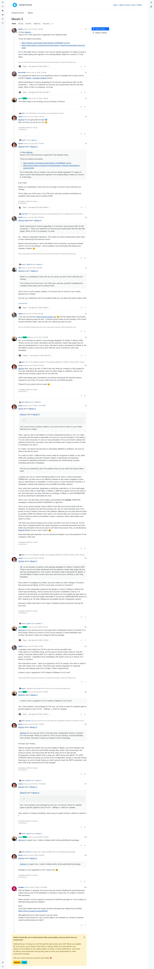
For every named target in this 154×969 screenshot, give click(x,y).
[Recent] (3, 6)
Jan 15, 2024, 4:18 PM (36, 29)
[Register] (151, 6)
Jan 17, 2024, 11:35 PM (36, 405)
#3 (86, 98)
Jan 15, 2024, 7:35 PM (39, 72)
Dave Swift (21, 72)
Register (17, 962)
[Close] (84, 937)
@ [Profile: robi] (20, 409)
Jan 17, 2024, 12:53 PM (41, 337)
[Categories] (3, 2)
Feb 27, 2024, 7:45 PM (38, 887)
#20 (85, 887)
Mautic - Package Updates (36, 78)
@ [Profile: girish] (28, 32)
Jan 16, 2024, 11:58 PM (34, 268)
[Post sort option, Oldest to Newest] (100, 32)
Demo (127, 5)
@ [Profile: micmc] (21, 271)
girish (20, 98)
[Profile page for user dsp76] (14, 30)
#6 (86, 217)
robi (19, 268)
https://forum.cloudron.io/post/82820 (33, 911)
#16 (86, 724)
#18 (86, 837)
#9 (86, 337)
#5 (86, 143)
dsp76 (20, 29)
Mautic (14, 23)
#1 (86, 29)
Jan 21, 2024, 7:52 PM (36, 784)
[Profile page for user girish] (14, 99)
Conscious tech (22, 303)
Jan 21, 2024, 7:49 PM (36, 724)
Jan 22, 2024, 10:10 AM (41, 837)
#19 (86, 855)
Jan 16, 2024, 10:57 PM (36, 217)
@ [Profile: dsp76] (21, 147)
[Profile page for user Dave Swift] (14, 73)
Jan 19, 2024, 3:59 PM (41, 692)
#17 (86, 784)
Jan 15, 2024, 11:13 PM (36, 116)
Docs (134, 5)
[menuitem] (151, 2)
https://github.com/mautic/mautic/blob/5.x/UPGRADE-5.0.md (45, 43)
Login (24, 962)
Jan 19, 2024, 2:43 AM (36, 558)
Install (139, 5)
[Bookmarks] (3, 19)
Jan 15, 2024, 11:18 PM (36, 143)
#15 (86, 692)
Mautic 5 (34, 147)
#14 (86, 646)
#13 (86, 627)
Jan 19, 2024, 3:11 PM (36, 646)
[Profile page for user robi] (14, 269)
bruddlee (21, 887)
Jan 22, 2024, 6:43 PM (36, 855)
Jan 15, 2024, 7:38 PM (41, 98)
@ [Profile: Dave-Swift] (23, 220)
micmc (20, 116)
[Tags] (3, 10)
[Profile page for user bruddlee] (14, 888)
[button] (3, 962)
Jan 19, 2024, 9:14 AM (41, 627)
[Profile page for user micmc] (14, 118)
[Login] (151, 2)
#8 (86, 313)
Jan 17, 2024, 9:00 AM (36, 313)
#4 (86, 116)
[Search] (3, 23)
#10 (86, 365)
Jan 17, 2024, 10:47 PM (36, 365)
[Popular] (3, 14)
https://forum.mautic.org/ (46, 317)
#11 (86, 405)
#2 (86, 72)
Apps (115, 5)
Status (121, 5)
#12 (86, 558)
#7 (86, 268)
